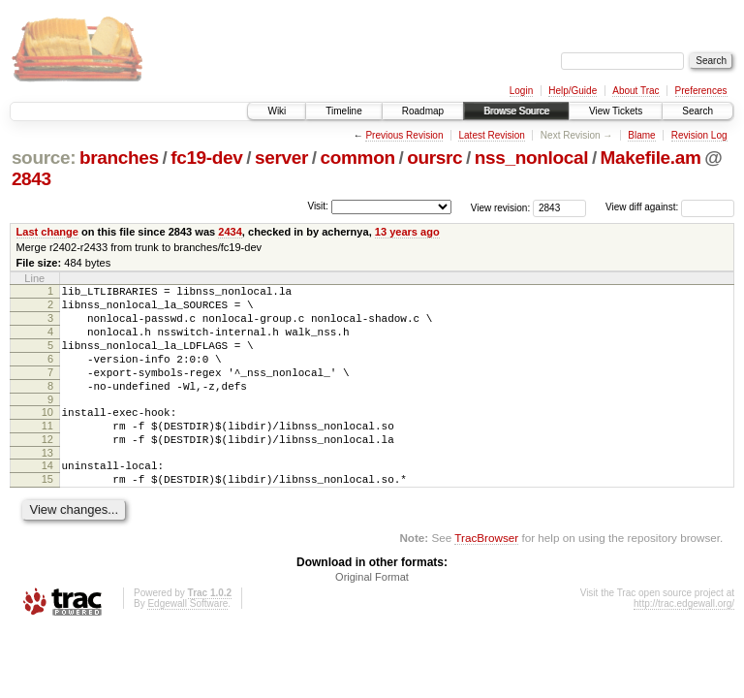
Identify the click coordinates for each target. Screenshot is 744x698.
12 (47, 468)
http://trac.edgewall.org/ (684, 641)
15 (47, 514)
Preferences (701, 90)
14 (47, 497)
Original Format (372, 614)
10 (47, 435)
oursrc (434, 157)
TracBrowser (486, 575)
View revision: (501, 207)
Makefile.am (651, 157)
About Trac (635, 90)
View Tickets (615, 111)
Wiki (276, 111)
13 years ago (407, 232)
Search (697, 111)
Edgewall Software (187, 641)
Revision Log (699, 135)
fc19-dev (206, 157)
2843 (31, 179)
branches (119, 157)
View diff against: (669, 207)
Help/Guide (572, 90)
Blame (641, 135)
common (358, 157)
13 (47, 485)
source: (44, 157)
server (281, 157)
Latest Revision (491, 135)
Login (521, 90)
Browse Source (516, 111)
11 (47, 452)
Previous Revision (404, 135)
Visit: (317, 206)
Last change (47, 232)
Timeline (343, 111)
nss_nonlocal (531, 157)
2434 (230, 232)
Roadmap (423, 111)
